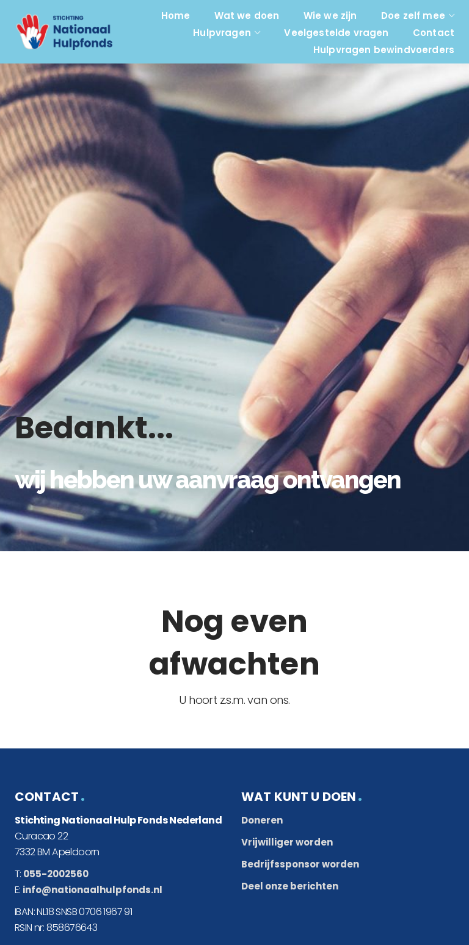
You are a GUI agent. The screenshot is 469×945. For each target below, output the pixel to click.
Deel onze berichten (289, 886)
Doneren (262, 820)
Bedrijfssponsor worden (300, 864)
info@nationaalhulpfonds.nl (92, 889)
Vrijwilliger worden (287, 842)
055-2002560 (56, 873)
